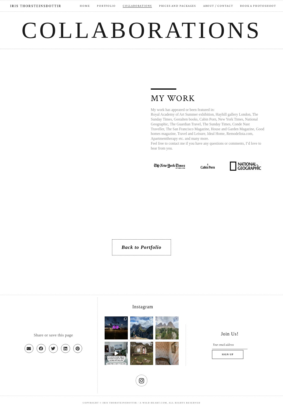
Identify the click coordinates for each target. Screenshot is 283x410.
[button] (157, 166)
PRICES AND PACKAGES (177, 5)
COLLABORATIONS (137, 5)
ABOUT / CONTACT (218, 5)
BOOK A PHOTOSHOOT (258, 5)
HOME (85, 5)
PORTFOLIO (106, 5)
